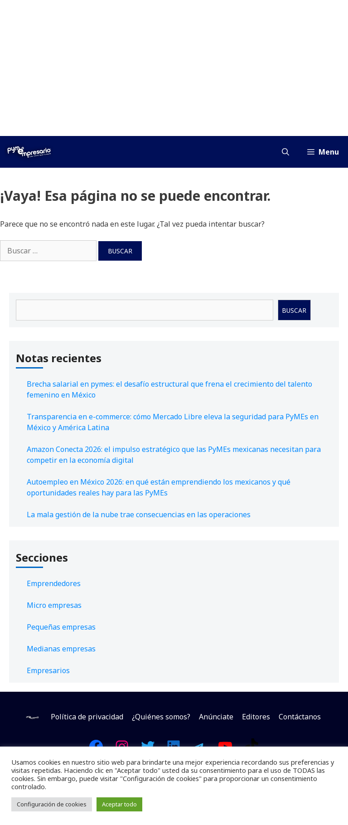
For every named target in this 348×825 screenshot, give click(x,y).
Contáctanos (300, 717)
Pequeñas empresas (61, 627)
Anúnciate (216, 717)
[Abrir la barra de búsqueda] (285, 152)
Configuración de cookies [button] (52, 804)
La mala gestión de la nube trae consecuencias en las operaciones (139, 514)
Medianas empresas (61, 649)
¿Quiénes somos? (161, 717)
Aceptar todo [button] (119, 804)
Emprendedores (54, 583)
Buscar (294, 310)
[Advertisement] (174, 68)
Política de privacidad (87, 717)
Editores (256, 717)
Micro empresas (54, 605)
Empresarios (48, 670)
